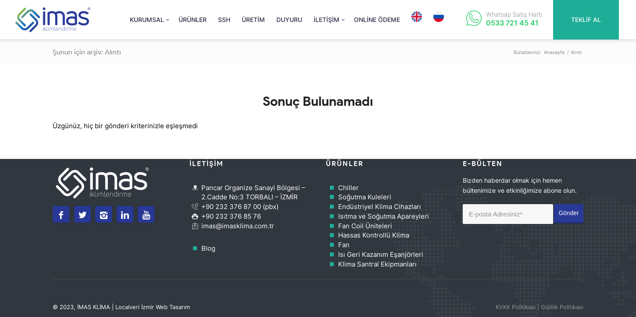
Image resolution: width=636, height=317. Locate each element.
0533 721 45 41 (512, 22)
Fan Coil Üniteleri (365, 226)
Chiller (348, 188)
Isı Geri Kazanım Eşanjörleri (380, 254)
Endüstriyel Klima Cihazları (379, 206)
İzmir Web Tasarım (165, 306)
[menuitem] (148, 20)
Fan (344, 245)
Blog (208, 248)
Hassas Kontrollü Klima (373, 235)
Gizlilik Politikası (562, 306)
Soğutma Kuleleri (364, 197)
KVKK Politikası (516, 306)
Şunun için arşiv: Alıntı (87, 52)
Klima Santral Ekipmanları (377, 264)
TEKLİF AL (586, 19)
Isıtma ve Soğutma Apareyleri (383, 216)
